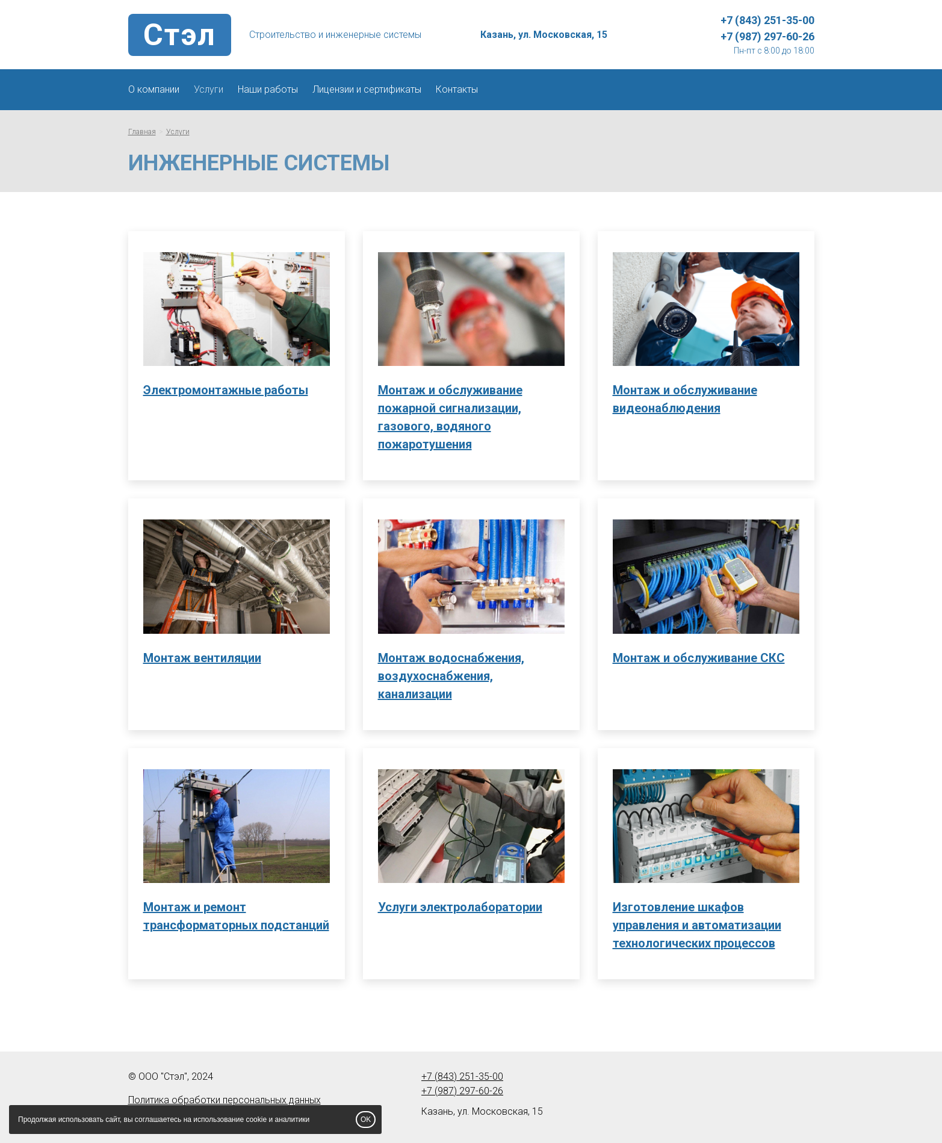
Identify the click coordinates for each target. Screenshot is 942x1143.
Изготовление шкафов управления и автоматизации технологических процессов (697, 925)
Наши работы (268, 89)
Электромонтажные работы (225, 390)
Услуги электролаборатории (460, 907)
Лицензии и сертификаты (366, 89)
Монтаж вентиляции (202, 658)
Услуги (208, 89)
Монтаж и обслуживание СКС (699, 658)
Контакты (457, 89)
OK (366, 1119)
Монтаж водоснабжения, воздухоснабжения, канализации (451, 676)
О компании (153, 89)
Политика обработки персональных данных (224, 1100)
